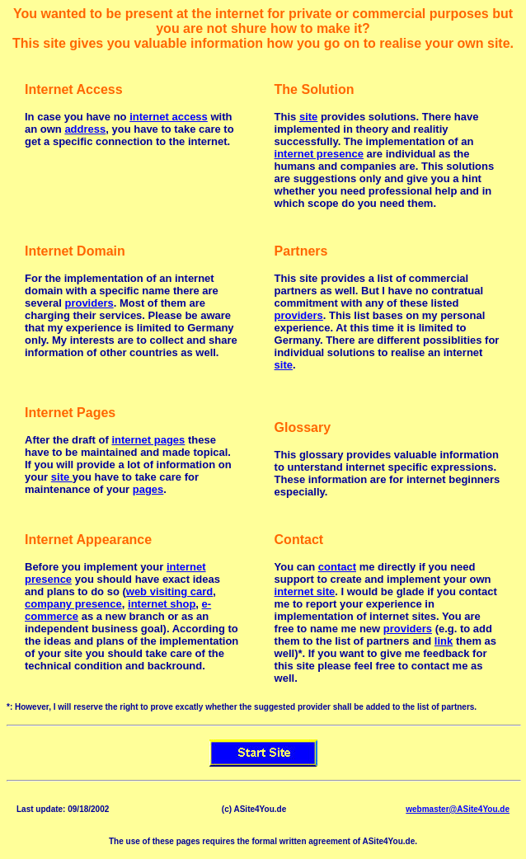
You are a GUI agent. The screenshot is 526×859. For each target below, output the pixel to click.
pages (148, 489)
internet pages (148, 440)
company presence (73, 604)
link (443, 641)
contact (337, 567)
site (308, 116)
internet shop (161, 604)
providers (88, 303)
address (85, 129)
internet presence (319, 154)
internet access (168, 116)
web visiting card (169, 591)
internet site (305, 591)
